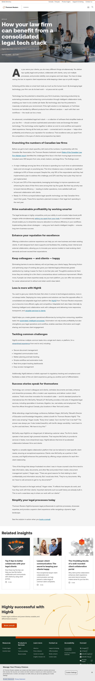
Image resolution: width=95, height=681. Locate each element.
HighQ (54, 301)
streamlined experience (21, 343)
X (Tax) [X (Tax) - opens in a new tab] (83, 651)
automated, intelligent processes (32, 321)
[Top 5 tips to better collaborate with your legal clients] (16, 563)
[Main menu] (88, 7)
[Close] (92, 672)
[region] (47, 672)
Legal (19, 648)
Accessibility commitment (68, 649)
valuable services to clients (35, 311)
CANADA (26, 7)
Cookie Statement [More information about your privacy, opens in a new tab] (8, 679)
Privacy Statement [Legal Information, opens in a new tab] (19, 679)
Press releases (37, 651)
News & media (22, 654)
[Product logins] (66, 1)
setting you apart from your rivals (47, 218)
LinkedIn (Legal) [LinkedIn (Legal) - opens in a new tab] (86, 654)
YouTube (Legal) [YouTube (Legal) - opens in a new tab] (86, 660)
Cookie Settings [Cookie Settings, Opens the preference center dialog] (71, 672)
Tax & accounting (23, 651)
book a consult (44, 519)
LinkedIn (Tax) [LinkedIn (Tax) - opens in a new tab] (85, 657)
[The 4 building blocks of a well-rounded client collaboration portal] (79, 563)
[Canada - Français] (54, 1)
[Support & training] (78, 1)
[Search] (92, 7)
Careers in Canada (38, 654)
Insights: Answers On (39, 657)
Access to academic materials (70, 653)
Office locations (53, 651)
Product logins (7, 648)
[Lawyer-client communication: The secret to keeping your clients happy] (47, 563)
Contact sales (53, 657)
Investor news (6, 651)
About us (35, 648)
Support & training (54, 648)
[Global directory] (7, 1)
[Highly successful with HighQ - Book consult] (9, 625)
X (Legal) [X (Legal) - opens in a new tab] (84, 648)
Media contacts (53, 654)
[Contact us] (89, 1)
